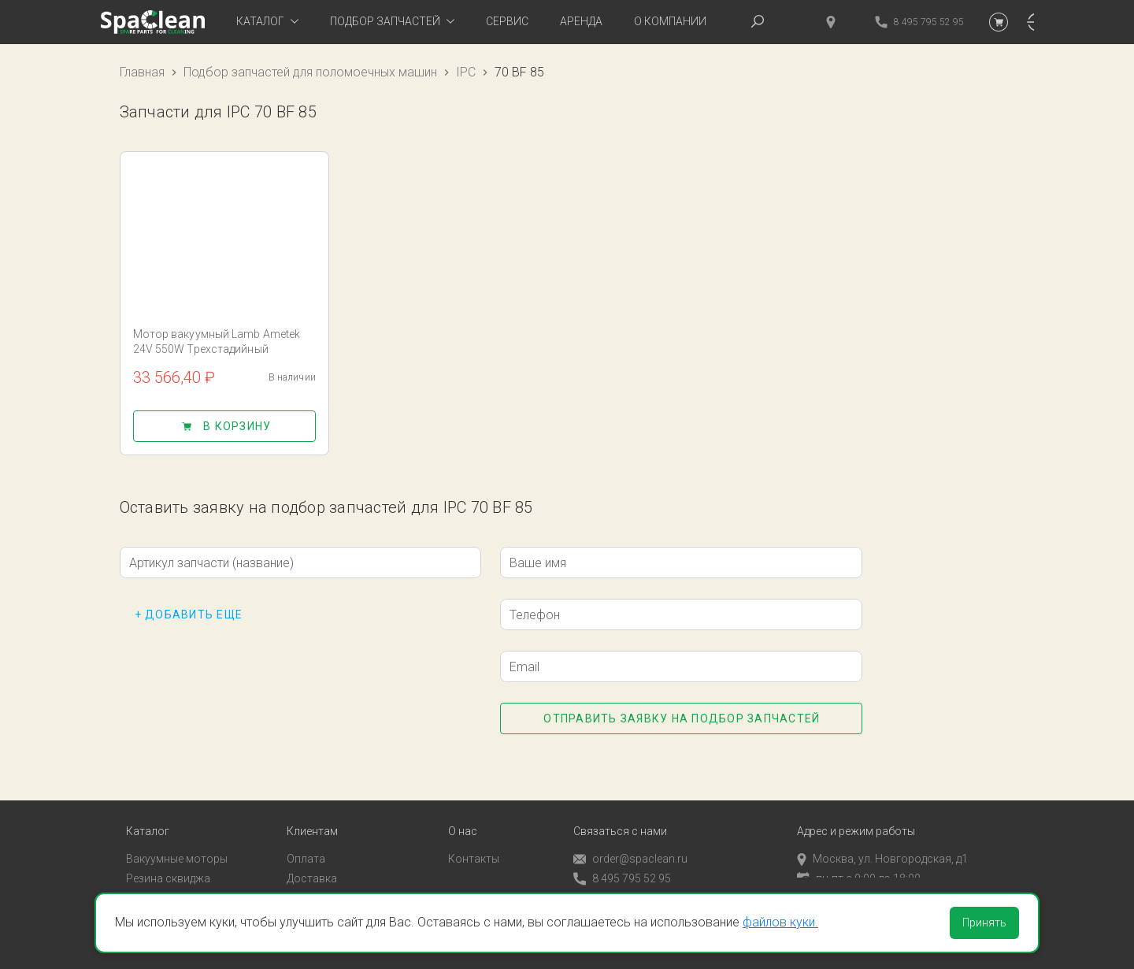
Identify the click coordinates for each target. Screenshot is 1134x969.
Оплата (306, 843)
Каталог (147, 816)
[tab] (267, 22)
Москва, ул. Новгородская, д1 (882, 843)
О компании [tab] (670, 21)
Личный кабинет (329, 881)
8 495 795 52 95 (622, 863)
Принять (984, 922)
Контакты (473, 843)
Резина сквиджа (168, 862)
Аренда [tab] (581, 21)
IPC (466, 72)
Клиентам (312, 816)
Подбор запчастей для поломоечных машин (310, 72)
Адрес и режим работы (856, 816)
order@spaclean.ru (630, 843)
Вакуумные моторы (177, 843)
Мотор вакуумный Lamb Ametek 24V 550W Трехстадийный (217, 341)
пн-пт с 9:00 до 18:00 (859, 862)
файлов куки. (780, 922)
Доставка (312, 862)
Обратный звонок (619, 882)
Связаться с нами (620, 816)
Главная (142, 72)
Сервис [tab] (507, 21)
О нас (462, 816)
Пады (139, 881)
